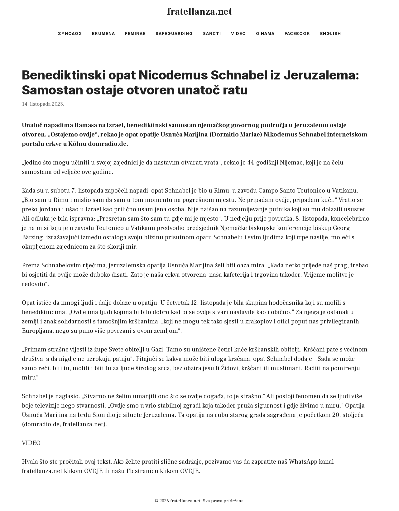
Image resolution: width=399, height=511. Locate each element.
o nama (265, 33)
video (238, 33)
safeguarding (174, 33)
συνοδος (70, 33)
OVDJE (93, 471)
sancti (212, 33)
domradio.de (42, 424)
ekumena (103, 33)
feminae (135, 33)
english (330, 33)
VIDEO (31, 443)
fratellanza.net (199, 12)
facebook (297, 33)
